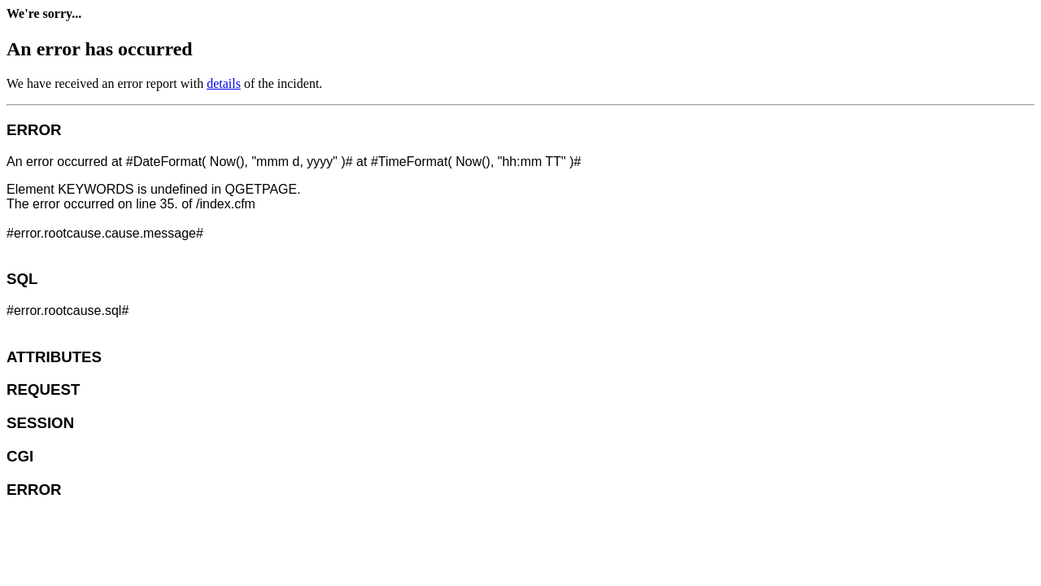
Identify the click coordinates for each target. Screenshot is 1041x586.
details (224, 83)
